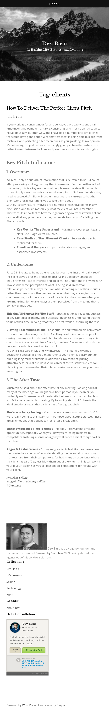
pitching (31, 481)
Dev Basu (54, 43)
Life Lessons (14, 575)
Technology (13, 588)
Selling (23, 477)
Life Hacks (13, 569)
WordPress (29, 705)
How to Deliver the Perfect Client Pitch (49, 108)
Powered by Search (47, 553)
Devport (62, 705)
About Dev (13, 608)
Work (9, 594)
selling (41, 481)
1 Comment (13, 485)
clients (20, 481)
